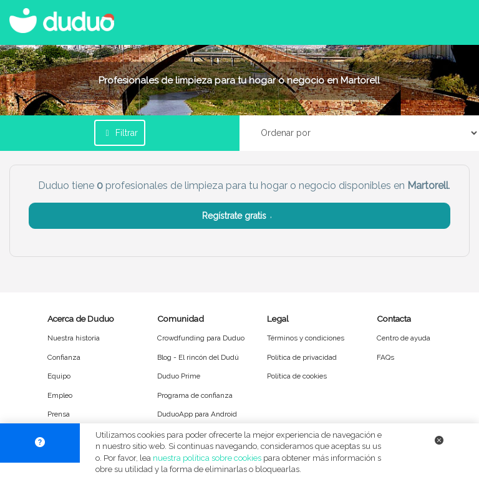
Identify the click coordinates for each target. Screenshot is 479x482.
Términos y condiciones (305, 338)
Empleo (59, 395)
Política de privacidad (302, 357)
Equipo (58, 376)
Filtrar (120, 133)
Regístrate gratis (240, 216)
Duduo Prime (178, 376)
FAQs (385, 357)
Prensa (58, 414)
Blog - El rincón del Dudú (198, 357)
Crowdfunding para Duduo (200, 338)
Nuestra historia (73, 338)
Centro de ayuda (403, 338)
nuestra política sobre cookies (207, 458)
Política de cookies (297, 376)
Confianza (63, 357)
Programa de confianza (195, 395)
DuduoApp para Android (197, 414)
